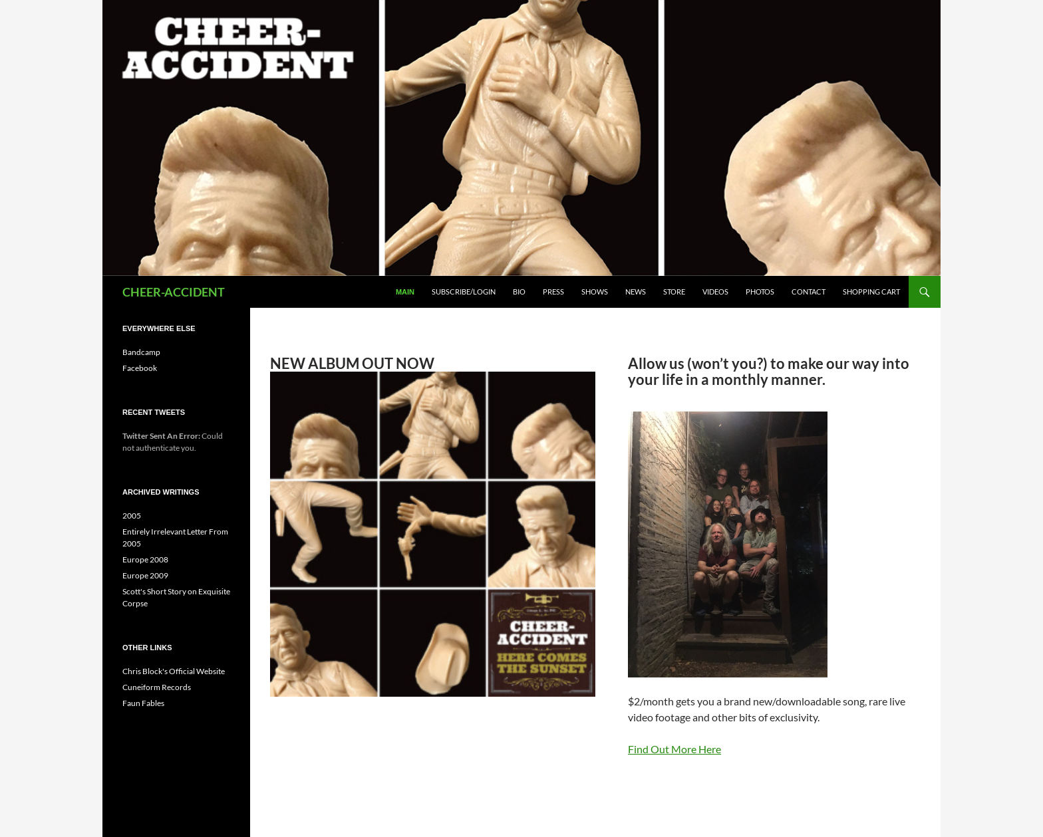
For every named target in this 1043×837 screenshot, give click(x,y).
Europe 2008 (145, 559)
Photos (760, 291)
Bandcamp (141, 352)
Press (553, 291)
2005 (131, 516)
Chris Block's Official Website (173, 671)
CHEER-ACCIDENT (173, 292)
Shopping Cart (871, 291)
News (635, 291)
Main (405, 292)
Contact (808, 291)
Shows (594, 291)
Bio (519, 291)
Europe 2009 (145, 575)
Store (674, 291)
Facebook (139, 368)
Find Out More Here (674, 749)
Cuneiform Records (156, 687)
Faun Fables (143, 703)
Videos (715, 291)
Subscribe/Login (464, 291)
